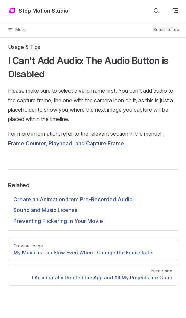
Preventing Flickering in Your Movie (58, 220)
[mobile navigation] (175, 11)
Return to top (166, 29)
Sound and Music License (45, 210)
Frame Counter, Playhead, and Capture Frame (66, 143)
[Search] (156, 11)
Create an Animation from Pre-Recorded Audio (73, 199)
